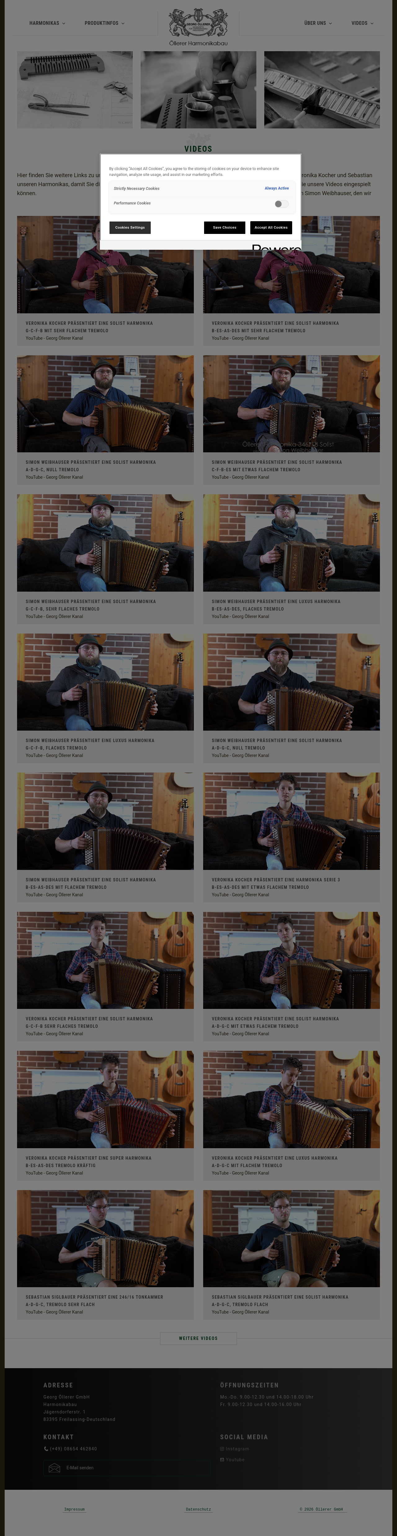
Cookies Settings (130, 227)
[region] (200, 202)
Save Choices (224, 227)
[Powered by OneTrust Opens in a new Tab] (274, 246)
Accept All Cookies (271, 227)
